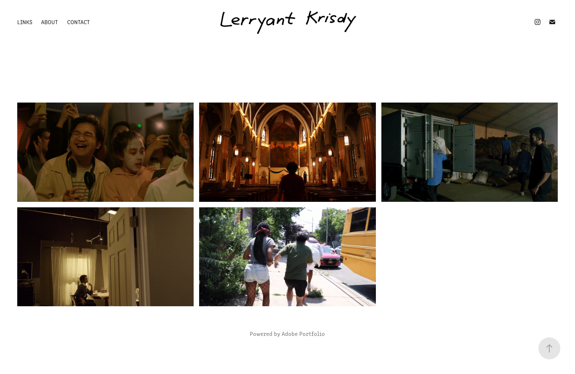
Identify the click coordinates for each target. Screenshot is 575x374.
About (49, 22)
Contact (78, 22)
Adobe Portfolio (303, 333)
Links (24, 22)
